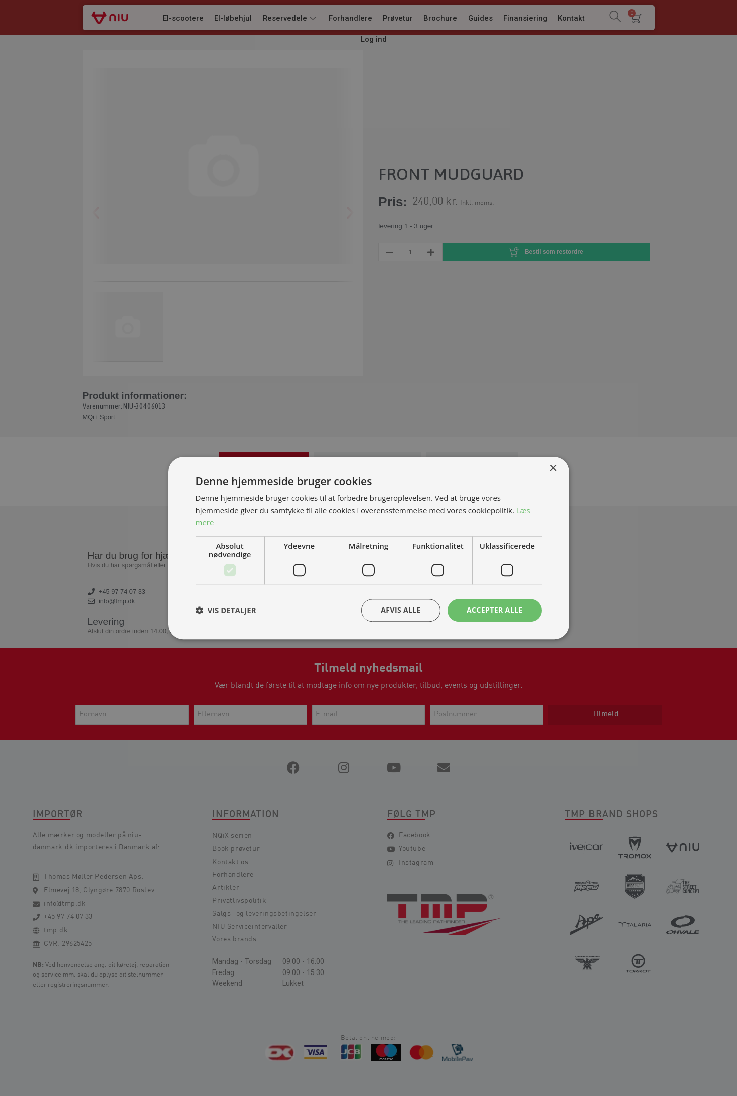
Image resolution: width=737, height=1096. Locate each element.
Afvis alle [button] (401, 610)
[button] (226, 610)
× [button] (553, 468)
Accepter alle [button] (494, 610)
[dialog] (368, 548)
